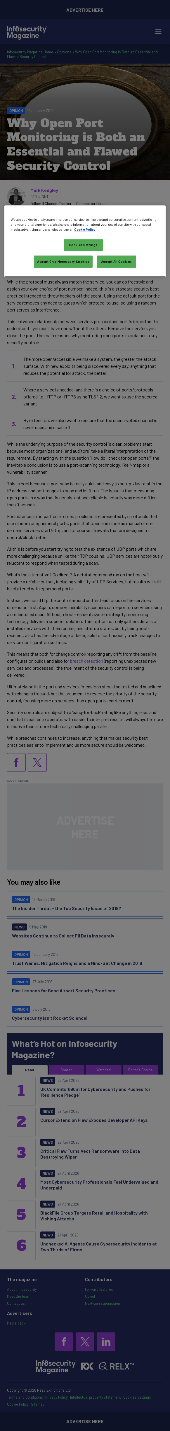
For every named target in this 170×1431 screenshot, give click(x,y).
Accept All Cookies (116, 261)
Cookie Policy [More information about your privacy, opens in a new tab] (85, 229)
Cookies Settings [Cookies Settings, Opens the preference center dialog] (83, 245)
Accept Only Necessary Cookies (63, 261)
